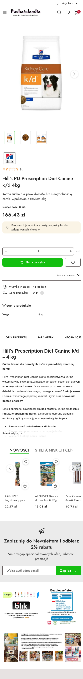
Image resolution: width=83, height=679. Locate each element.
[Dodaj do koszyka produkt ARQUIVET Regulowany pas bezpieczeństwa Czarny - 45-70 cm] (25, 486)
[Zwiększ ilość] (71, 251)
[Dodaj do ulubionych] (73, 262)
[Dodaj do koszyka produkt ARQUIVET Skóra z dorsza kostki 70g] (55, 486)
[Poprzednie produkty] (10, 468)
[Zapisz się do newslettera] (29, 570)
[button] (74, 74)
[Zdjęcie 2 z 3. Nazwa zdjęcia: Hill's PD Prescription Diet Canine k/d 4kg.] (25, 137)
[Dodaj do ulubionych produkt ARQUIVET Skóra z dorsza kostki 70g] (56, 462)
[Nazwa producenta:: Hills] (9, 158)
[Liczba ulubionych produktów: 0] (67, 12)
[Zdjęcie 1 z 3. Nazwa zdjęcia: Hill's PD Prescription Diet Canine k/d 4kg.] (9, 137)
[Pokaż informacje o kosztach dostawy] (42, 293)
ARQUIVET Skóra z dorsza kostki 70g (46, 498)
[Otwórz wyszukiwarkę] (59, 12)
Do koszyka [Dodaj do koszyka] (32, 262)
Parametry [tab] (45, 337)
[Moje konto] (67, 3)
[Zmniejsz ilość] (6, 251)
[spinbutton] (38, 251)
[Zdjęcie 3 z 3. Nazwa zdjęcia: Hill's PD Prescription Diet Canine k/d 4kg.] (41, 137)
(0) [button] (21, 169)
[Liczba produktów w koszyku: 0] (76, 12)
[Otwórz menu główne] (4, 12)
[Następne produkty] (73, 468)
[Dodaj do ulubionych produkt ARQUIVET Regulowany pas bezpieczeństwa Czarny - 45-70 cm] (26, 462)
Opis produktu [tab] (16, 337)
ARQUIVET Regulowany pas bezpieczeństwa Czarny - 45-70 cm (16, 498)
